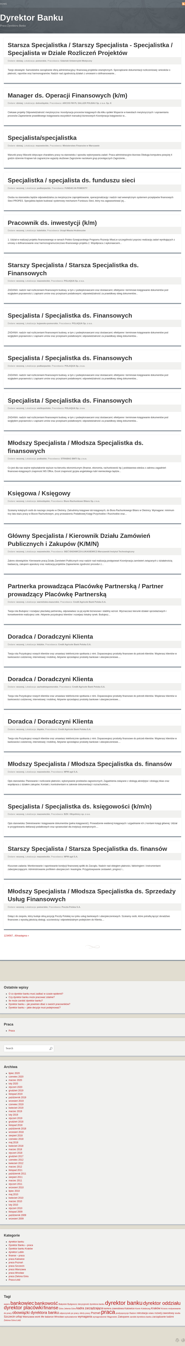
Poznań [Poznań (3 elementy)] (96, 1312)
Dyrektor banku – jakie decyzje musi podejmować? (35, 1007)
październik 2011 (17, 1173)
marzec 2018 (15, 1149)
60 (16, 935)
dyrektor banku (16, 1241)
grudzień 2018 (16, 1121)
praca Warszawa (17, 1269)
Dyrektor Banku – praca (21, 1245)
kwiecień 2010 (16, 1198)
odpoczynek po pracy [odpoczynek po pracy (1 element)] (69, 1313)
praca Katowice (16, 1259)
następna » (23, 935)
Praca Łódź (14, 1279)
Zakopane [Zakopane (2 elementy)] (123, 1316)
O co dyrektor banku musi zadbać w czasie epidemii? (36, 993)
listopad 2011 (15, 1170)
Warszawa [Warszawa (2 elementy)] (28, 1316)
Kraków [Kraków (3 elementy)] (156, 1308)
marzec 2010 (15, 1201)
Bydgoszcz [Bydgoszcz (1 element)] (72, 1304)
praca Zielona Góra (19, 1276)
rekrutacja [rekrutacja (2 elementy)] (142, 1313)
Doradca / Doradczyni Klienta (50, 636)
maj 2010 (13, 1194)
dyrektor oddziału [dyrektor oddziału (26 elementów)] (162, 1303)
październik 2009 (17, 1215)
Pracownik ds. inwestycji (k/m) (52, 222)
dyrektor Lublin (16, 1252)
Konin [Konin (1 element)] (137, 1308)
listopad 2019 (15, 1094)
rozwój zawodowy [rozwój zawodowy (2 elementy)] (164, 1313)
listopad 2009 (15, 1211)
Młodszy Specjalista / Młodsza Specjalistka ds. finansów (90, 763)
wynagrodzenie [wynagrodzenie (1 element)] (100, 1317)
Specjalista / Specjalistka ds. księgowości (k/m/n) (80, 806)
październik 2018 (17, 1128)
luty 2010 (13, 1204)
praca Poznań (16, 1262)
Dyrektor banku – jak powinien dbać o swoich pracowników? (39, 1004)
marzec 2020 (15, 1080)
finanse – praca (16, 1255)
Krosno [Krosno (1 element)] (164, 1308)
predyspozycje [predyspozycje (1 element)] (122, 1313)
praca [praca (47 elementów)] (108, 1312)
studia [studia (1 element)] (177, 1313)
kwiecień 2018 (16, 1146)
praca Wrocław (16, 1273)
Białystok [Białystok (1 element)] (63, 1304)
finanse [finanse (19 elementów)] (50, 1307)
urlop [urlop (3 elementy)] (19, 1316)
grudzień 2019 (16, 1090)
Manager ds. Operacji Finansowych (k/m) (67, 95)
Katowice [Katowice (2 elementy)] (129, 1308)
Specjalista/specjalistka (42, 137)
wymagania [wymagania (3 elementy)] (85, 1316)
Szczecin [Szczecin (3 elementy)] (9, 1316)
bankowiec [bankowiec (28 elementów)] (22, 1303)
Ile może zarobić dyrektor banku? (26, 1000)
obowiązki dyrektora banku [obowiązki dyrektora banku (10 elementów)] (35, 1312)
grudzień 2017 (16, 1156)
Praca (12, 1030)
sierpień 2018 (16, 1135)
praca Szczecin (16, 1266)
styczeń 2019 (15, 1118)
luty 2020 (13, 1083)
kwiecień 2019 (16, 1108)
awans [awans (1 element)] (7, 1304)
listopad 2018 (15, 1125)
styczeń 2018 (15, 1153)
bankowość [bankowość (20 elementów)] (46, 1303)
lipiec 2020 (14, 1073)
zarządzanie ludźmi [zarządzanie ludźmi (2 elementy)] (163, 1316)
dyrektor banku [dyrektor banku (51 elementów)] (123, 1303)
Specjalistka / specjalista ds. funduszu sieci (71, 180)
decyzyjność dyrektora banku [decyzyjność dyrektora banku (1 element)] (91, 1304)
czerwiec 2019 (16, 1104)
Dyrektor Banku (31, 17)
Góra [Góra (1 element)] (61, 1308)
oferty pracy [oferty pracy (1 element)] (85, 1313)
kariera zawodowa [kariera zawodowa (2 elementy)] (114, 1308)
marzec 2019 (15, 1111)
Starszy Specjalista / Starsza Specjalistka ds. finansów (87, 848)
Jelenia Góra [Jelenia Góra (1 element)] (70, 1308)
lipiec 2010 (14, 1191)
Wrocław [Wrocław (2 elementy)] (59, 1316)
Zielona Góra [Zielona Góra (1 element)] (10, 1320)
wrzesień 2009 (16, 1218)
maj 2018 (13, 1142)
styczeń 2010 (15, 1208)
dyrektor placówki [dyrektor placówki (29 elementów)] (23, 1307)
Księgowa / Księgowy (39, 493)
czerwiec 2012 (16, 1159)
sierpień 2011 (16, 1177)
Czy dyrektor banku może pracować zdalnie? (32, 997)
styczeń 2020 (15, 1087)
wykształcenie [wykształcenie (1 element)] (71, 1317)
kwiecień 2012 (16, 1163)
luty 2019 (13, 1114)
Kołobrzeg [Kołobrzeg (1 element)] (146, 1308)
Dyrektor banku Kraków (21, 1248)
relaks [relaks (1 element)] (151, 1313)
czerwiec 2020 (16, 1076)
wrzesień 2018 (16, 1132)
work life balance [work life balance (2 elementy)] (44, 1316)
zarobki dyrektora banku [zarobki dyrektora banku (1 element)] (141, 1317)
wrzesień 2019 (16, 1101)
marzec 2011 (15, 1180)
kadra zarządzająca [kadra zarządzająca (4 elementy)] (89, 1308)
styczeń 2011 (15, 1184)
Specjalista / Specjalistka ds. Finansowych (70, 315)
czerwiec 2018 (16, 1139)
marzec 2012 (15, 1166)
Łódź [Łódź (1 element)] (18, 1320)
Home (3, 4)
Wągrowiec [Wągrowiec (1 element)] (112, 1317)
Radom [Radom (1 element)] (133, 1313)
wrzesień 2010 (16, 1187)
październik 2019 (17, 1097)
